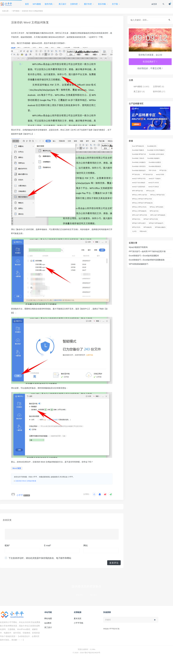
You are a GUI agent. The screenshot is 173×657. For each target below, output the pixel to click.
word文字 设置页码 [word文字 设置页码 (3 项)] (138, 186)
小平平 (19, 495)
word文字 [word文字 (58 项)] (160, 174)
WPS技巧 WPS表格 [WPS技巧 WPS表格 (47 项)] (156, 223)
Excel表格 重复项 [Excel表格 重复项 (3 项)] (155, 166)
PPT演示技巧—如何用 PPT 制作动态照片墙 (147, 251)
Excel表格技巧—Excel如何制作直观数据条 (146, 260)
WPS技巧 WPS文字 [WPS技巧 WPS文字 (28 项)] (151, 219)
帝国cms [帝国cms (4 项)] (143, 231)
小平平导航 (78, 623)
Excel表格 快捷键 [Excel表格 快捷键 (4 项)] (153, 158)
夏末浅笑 (77, 618)
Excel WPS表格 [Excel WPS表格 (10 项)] (138, 146)
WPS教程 (16, 11)
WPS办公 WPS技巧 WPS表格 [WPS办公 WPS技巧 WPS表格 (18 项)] (142, 203)
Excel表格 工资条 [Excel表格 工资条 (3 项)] (138, 158)
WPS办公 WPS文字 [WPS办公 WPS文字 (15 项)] (139, 207)
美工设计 (138, 91)
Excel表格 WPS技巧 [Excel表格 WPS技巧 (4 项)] (139, 154)
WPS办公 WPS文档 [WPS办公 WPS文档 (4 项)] (156, 207)
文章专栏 (157, 86)
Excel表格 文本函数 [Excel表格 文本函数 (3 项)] (138, 162)
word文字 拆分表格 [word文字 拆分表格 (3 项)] (138, 182)
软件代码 (157, 91)
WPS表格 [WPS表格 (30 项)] (148, 227)
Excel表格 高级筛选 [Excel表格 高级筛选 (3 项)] (138, 170)
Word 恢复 (17, 468)
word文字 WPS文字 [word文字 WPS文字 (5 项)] (138, 178)
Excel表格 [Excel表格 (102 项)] (151, 146)
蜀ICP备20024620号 (92, 653)
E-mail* (47, 545)
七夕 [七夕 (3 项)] (134, 231)
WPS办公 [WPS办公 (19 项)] (150, 191)
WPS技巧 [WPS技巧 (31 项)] (136, 219)
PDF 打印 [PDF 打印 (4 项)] (152, 170)
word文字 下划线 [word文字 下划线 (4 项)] (155, 178)
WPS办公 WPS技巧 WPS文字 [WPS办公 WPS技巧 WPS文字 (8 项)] (142, 199)
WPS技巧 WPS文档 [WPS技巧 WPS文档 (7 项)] (139, 223)
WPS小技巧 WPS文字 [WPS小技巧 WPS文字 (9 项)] (139, 215)
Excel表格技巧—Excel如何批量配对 (144, 256)
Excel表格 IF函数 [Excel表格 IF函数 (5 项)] (138, 150)
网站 (85, 545)
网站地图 (48, 618)
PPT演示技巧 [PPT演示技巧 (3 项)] (148, 174)
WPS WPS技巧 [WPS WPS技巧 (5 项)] (137, 191)
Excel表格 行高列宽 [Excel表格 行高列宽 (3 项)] (138, 166)
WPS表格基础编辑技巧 (138, 264)
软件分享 (79, 595)
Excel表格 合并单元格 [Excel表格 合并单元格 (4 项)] (156, 154)
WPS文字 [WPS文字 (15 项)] (136, 227)
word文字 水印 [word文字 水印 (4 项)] (153, 182)
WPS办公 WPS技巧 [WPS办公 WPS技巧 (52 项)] (157, 195)
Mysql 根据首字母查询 (138, 247)
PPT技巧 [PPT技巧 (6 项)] (163, 170)
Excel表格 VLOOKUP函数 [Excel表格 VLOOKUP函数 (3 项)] (156, 150)
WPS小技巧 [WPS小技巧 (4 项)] (154, 211)
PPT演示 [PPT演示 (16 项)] (136, 174)
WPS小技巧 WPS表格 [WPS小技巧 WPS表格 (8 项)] (157, 215)
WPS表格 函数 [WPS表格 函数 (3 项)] (160, 227)
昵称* (7, 545)
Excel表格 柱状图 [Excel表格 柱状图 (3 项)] (155, 162)
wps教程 (47, 623)
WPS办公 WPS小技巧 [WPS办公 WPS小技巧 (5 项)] (139, 195)
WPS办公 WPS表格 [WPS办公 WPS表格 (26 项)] (139, 211)
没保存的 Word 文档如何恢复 (25, 481)
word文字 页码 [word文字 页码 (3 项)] (153, 186)
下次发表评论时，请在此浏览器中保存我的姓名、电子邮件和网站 (40, 558)
